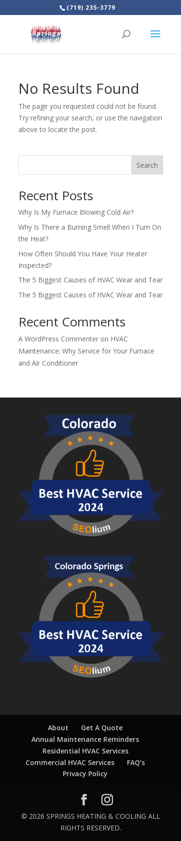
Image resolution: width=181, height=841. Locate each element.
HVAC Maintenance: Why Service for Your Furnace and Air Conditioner (86, 351)
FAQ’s (136, 762)
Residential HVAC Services (85, 750)
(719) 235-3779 (91, 7)
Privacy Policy (85, 773)
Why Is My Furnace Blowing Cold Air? (76, 212)
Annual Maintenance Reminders (85, 739)
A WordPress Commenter (58, 338)
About (58, 727)
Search (147, 165)
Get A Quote (102, 727)
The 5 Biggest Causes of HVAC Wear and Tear (90, 279)
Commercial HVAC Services (70, 762)
